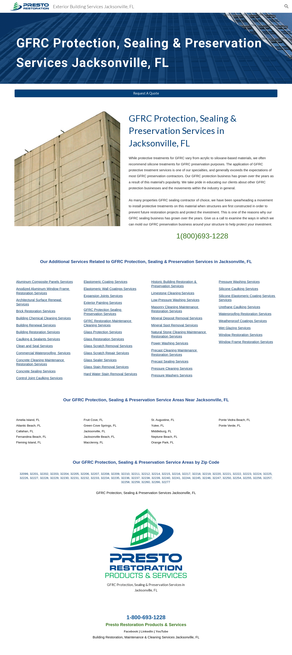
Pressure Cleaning (165, 368)
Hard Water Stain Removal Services (110, 374)
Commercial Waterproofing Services (43, 353)
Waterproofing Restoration (239, 314)
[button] (286, 6)
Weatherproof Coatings (236, 321)
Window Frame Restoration (239, 342)
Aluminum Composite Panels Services (44, 282)
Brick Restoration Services (35, 311)
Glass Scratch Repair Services (106, 353)
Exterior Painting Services (103, 302)
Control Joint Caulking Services (39, 378)
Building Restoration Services (38, 332)
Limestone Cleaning (166, 293)
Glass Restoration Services (104, 339)
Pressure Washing (233, 282)
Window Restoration (234, 335)
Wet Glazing (228, 328)
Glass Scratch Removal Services (108, 346)
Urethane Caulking (233, 307)
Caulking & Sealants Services (38, 339)
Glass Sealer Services (100, 360)
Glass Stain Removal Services (106, 367)
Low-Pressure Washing (169, 300)
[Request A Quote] (146, 93)
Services (187, 293)
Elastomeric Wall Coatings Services (110, 289)
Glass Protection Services (103, 332)
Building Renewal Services (36, 325)
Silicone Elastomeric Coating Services (247, 296)
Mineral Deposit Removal (170, 318)
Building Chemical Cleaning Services (43, 318)
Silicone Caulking (232, 289)
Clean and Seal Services (34, 346)
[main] (146, 48)
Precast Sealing (163, 361)
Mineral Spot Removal (168, 325)
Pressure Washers (165, 375)
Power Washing (163, 343)
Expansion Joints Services (103, 296)
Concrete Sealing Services (36, 371)
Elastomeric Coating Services (105, 282)
